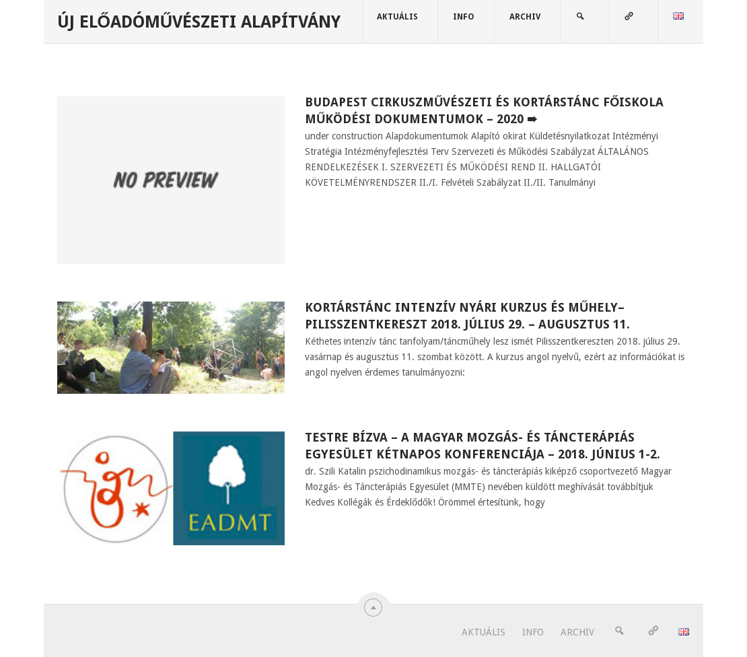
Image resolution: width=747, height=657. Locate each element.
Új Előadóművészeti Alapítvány (199, 21)
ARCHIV (524, 17)
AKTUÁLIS (397, 17)
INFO (463, 17)
